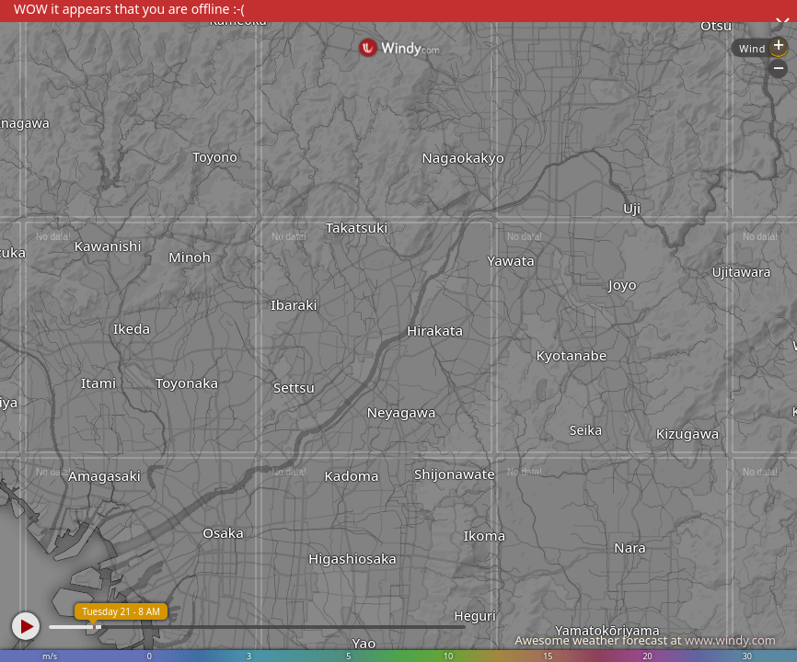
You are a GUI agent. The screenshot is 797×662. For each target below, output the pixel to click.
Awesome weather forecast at (645, 640)
